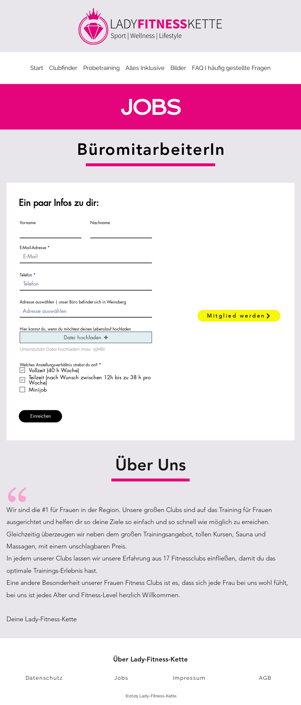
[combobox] (86, 311)
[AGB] (266, 678)
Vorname (28, 223)
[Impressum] (190, 678)
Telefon (26, 275)
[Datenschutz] (45, 678)
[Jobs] (122, 678)
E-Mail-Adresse (33, 248)
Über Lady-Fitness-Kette (150, 659)
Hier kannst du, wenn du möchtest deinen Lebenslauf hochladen (75, 329)
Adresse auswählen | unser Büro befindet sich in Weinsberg (73, 302)
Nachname (100, 223)
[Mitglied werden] (239, 316)
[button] (101, 68)
